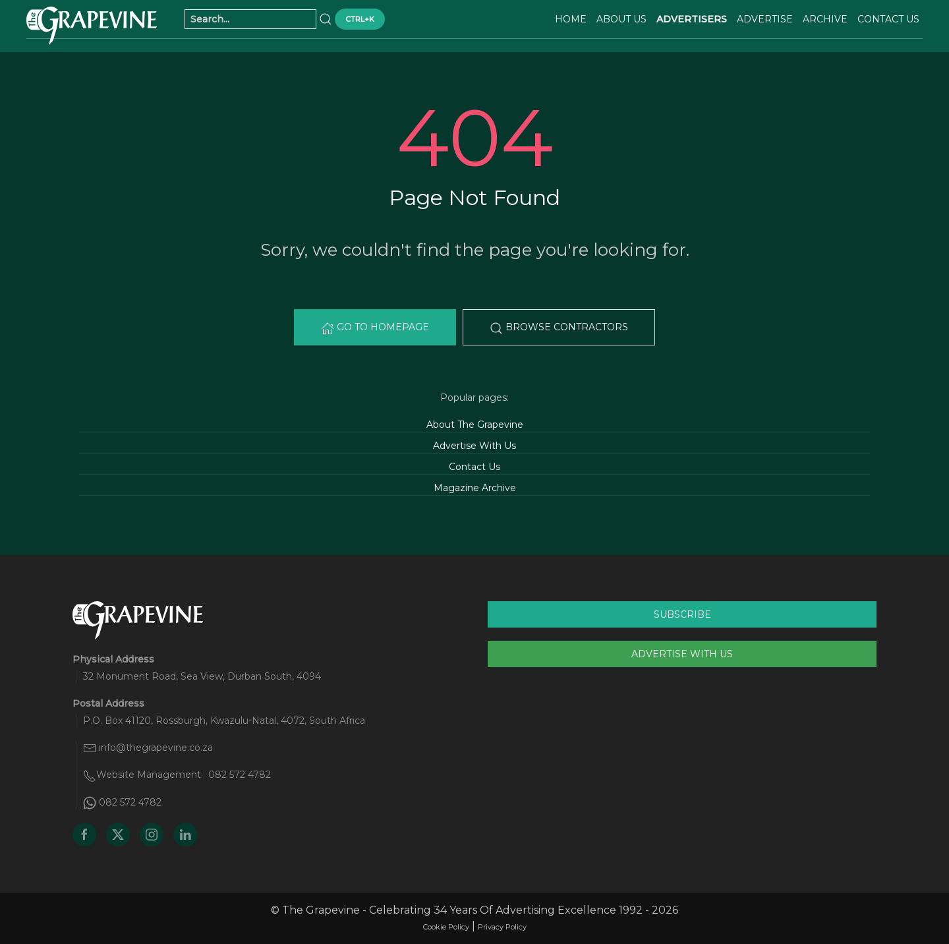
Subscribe (682, 614)
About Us (621, 19)
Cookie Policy (446, 926)
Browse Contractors (559, 327)
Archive (825, 19)
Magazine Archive (475, 488)
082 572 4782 (239, 775)
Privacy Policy (502, 926)
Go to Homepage (375, 327)
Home (571, 19)
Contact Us (888, 19)
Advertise (765, 19)
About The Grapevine (474, 424)
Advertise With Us (474, 446)
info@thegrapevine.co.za (156, 747)
